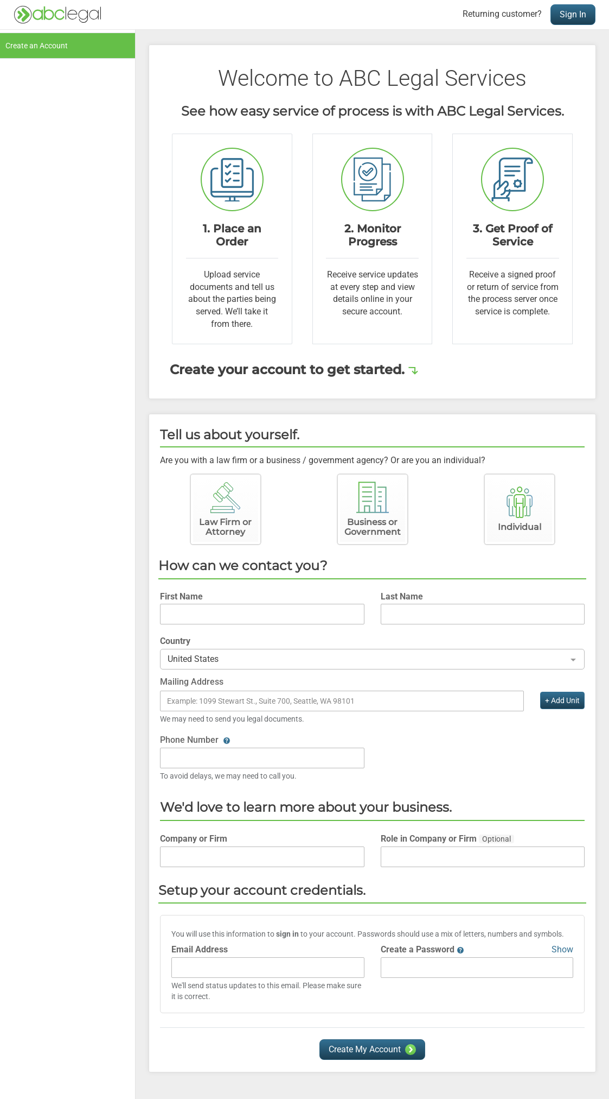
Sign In (573, 14)
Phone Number (195, 740)
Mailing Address (191, 682)
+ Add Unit (562, 700)
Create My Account (365, 1049)
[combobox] (372, 660)
